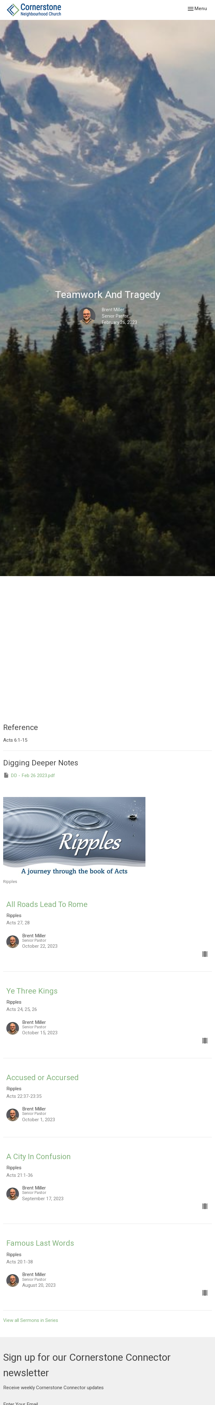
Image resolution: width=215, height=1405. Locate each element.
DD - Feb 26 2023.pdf (29, 775)
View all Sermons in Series (30, 1320)
